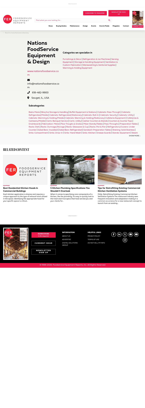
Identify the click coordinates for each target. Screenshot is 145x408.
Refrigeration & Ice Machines (96, 59)
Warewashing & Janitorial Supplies (99, 65)
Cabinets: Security (108, 115)
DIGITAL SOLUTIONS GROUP (70, 244)
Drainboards (35, 124)
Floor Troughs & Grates (71, 124)
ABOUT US (66, 236)
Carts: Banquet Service (57, 121)
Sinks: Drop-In (56, 133)
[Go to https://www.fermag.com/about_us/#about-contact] (130, 234)
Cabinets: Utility (125, 115)
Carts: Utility (75, 121)
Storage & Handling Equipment (89, 62)
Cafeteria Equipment (115, 118)
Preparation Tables (129, 124)
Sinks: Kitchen (88, 133)
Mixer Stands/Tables (93, 124)
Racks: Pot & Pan (98, 127)
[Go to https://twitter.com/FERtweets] (125, 234)
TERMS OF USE (93, 239)
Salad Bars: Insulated (48, 130)
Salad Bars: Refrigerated (70, 130)
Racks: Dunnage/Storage (53, 127)
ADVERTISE (66, 239)
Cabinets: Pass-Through (109, 112)
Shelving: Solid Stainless (123, 130)
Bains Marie (34, 112)
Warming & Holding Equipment (77, 68)
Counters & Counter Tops (120, 121)
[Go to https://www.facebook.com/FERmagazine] (113, 234)
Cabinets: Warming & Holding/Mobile (46, 118)
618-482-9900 (40, 92)
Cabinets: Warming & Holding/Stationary (84, 118)
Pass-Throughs (111, 124)
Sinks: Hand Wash (72, 133)
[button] (95, 13)
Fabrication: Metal (50, 124)
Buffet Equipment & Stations (82, 112)
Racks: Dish (34, 127)
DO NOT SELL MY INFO (96, 243)
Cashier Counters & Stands (94, 121)
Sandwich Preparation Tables (97, 130)
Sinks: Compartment (38, 133)
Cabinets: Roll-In (91, 115)
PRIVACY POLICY (94, 236)
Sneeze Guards (104, 133)
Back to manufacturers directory (17, 33)
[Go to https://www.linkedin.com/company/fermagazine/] (119, 234)
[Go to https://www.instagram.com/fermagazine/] (125, 240)
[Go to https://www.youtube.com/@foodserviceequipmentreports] (136, 234)
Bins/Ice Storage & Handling (54, 112)
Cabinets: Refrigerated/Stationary (66, 115)
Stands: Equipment (121, 133)
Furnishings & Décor (72, 59)
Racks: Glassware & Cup (77, 127)
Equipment (6, 185)
